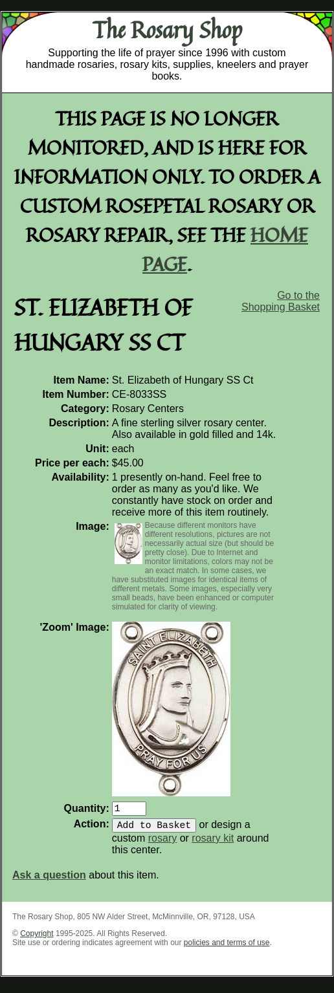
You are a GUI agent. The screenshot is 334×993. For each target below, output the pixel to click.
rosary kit (213, 843)
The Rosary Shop (167, 29)
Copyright (36, 938)
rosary (162, 843)
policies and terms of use (227, 947)
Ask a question (49, 880)
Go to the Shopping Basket (280, 301)
